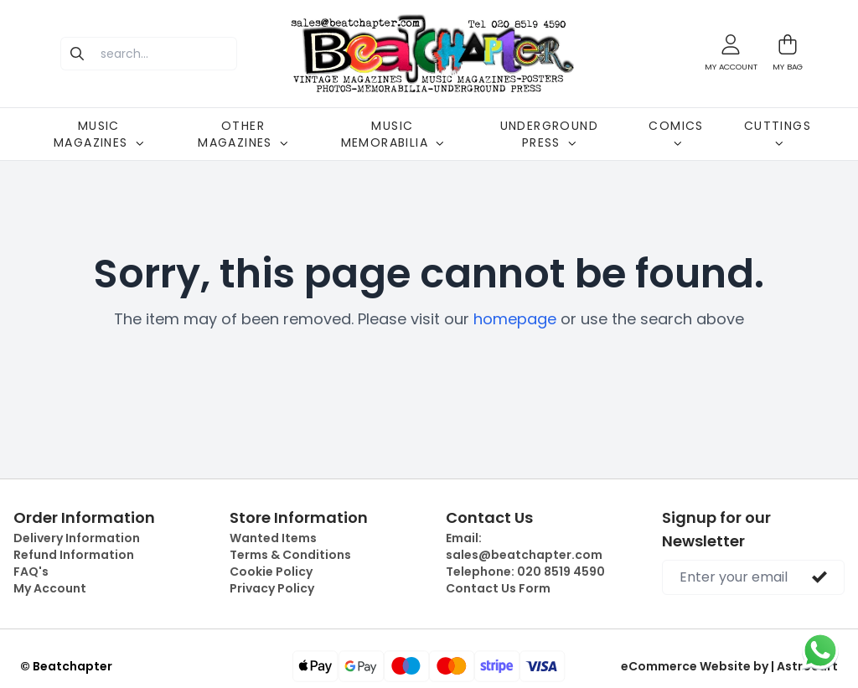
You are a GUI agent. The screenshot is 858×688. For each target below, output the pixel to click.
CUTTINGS (777, 132)
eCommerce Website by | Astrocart (729, 666)
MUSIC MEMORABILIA (392, 134)
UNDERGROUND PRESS (549, 134)
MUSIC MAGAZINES (99, 134)
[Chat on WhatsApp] (820, 650)
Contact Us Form (498, 588)
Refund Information (73, 554)
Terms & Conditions (290, 554)
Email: (524, 546)
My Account (49, 588)
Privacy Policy (272, 588)
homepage (514, 318)
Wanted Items (273, 538)
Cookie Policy (271, 571)
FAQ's (31, 571)
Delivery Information (76, 538)
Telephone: (525, 571)
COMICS (676, 132)
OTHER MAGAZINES (243, 134)
